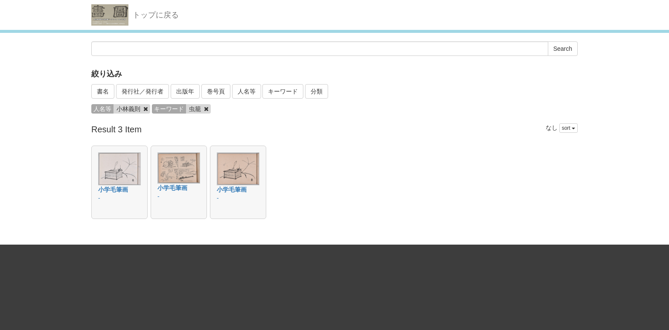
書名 (103, 91)
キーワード (283, 91)
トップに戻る (156, 15)
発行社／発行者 (142, 91)
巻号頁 (216, 91)
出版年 (185, 91)
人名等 (247, 91)
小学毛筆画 (113, 189)
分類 (317, 91)
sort (568, 128)
